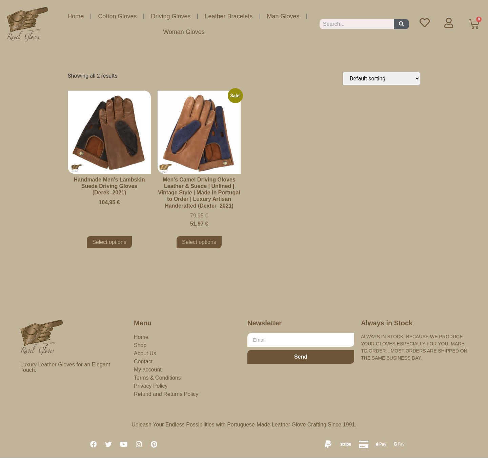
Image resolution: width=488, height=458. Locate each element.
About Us (145, 353)
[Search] (401, 24)
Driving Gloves (170, 16)
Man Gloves (283, 16)
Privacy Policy (151, 386)
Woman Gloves (184, 31)
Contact (143, 361)
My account (148, 370)
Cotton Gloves (117, 16)
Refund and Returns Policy (166, 394)
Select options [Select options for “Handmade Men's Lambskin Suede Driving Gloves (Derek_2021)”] (109, 242)
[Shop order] (381, 78)
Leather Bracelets (228, 16)
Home (75, 16)
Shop (140, 345)
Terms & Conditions (157, 378)
